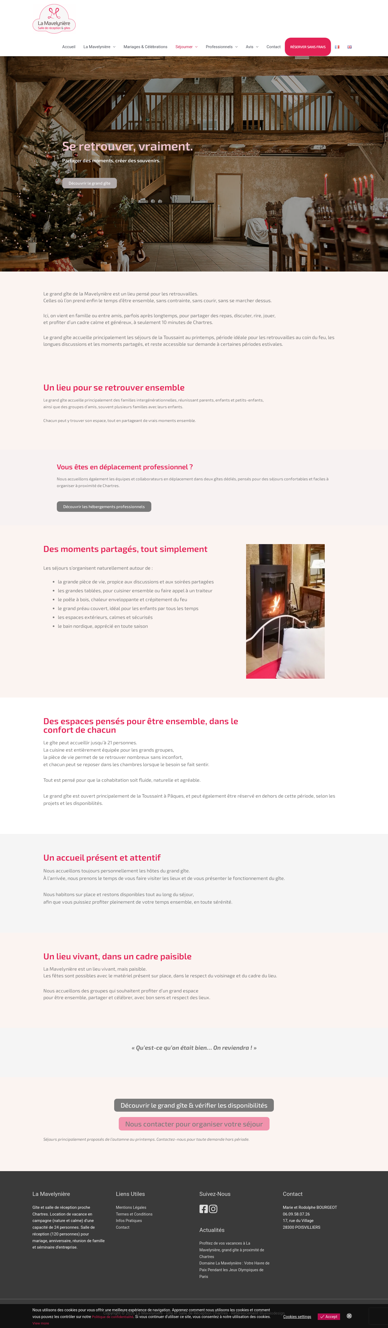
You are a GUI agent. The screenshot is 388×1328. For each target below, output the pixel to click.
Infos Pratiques (129, 1220)
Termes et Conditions (135, 1214)
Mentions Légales (132, 1207)
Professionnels (219, 46)
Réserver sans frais (308, 47)
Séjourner (184, 46)
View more (41, 1323)
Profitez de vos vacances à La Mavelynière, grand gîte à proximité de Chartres (233, 1250)
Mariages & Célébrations (145, 46)
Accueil (68, 46)
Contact (274, 46)
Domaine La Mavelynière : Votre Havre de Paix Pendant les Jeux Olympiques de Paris (236, 1270)
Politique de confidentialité (114, 1317)
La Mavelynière (96, 46)
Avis (249, 46)
